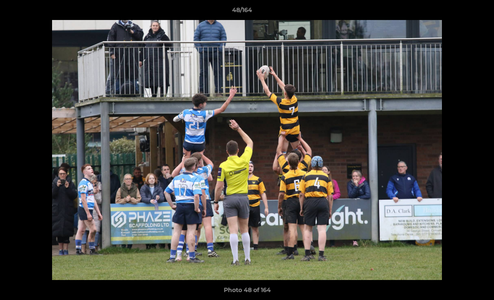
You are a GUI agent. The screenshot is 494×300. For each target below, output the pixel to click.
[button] (459, 12)
